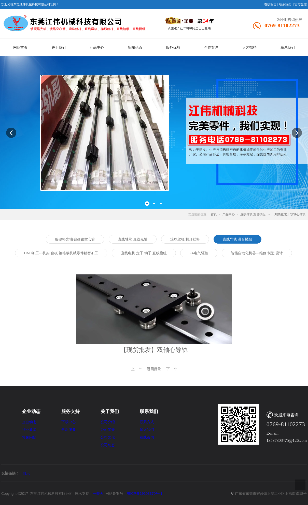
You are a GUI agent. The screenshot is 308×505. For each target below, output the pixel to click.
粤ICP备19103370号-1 (144, 493)
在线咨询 (147, 437)
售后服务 (68, 430)
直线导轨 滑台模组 (252, 214)
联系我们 (285, 4)
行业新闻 (29, 430)
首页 (214, 214)
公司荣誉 (108, 430)
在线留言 (270, 4)
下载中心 (68, 422)
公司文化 (108, 437)
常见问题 (29, 437)
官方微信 (301, 4)
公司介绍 (108, 422)
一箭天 (24, 473)
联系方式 (147, 422)
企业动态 (29, 422)
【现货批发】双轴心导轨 (288, 214)
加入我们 (147, 430)
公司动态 (108, 445)
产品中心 (228, 214)
